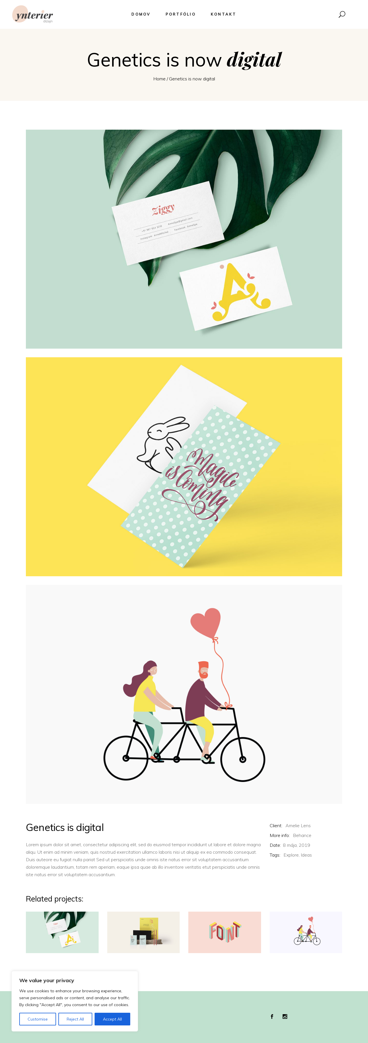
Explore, (291, 855)
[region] (75, 1001)
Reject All (75, 1019)
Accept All (112, 1019)
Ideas (306, 855)
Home (159, 79)
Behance (302, 835)
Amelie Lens (298, 825)
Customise (38, 1019)
